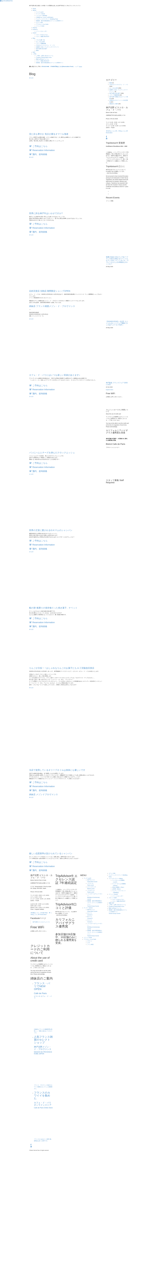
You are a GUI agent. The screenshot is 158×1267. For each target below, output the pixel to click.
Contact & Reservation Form (44, 57)
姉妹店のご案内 (113, 103)
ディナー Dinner (88, 908)
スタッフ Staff (112, 897)
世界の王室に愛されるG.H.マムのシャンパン (50, 530)
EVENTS (35, 29)
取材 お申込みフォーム (42, 59)
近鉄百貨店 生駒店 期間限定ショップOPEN (49, 291)
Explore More (109, 389)
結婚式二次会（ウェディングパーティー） (47, 47)
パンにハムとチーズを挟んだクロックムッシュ (52, 452)
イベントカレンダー (41, 31)
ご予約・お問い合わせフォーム (44, 55)
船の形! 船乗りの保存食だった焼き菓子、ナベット (53, 608)
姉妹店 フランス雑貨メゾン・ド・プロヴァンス (52, 306)
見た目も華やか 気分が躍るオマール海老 (48, 134)
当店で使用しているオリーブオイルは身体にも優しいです (57, 770)
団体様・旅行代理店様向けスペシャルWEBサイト (49, 20)
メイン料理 (90, 944)
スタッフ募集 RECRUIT (42, 36)
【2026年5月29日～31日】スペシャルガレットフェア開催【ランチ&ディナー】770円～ (117, 323)
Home (34, 8)
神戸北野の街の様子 (41, 48)
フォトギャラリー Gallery (116, 878)
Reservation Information (42, 150)
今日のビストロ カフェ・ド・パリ (45, 45)
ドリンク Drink (88, 937)
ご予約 (34, 54)
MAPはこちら (110, 131)
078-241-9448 (45, 66)
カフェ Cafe (112, 873)
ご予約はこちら (38, 146)
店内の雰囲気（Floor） (118, 887)
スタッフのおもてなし (42, 34)
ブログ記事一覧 (40, 40)
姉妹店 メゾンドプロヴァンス (43, 794)
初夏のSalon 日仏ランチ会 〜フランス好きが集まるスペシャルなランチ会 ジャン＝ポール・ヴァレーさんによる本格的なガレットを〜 (117, 260)
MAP (34, 52)
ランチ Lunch (87, 878)
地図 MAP (111, 903)
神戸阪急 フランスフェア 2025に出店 (117, 383)
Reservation (42, 914)
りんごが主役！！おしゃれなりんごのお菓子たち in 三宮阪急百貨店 (61, 668)
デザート (89, 941)
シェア (76, 66)
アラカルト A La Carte (90, 939)
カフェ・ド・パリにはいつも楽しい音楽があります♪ (54, 375)
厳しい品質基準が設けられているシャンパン (50, 853)
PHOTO (35, 27)
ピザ (88, 942)
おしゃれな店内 (40, 41)
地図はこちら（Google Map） (39, 912)
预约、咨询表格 (38, 154)
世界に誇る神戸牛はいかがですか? (46, 213)
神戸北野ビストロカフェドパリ (41, 922)
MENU (34, 10)
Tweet (80, 66)
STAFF (34, 33)
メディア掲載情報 (41, 43)
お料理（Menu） (116, 889)
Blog (34, 38)
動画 (37, 50)
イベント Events (113, 894)
